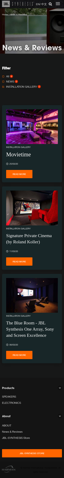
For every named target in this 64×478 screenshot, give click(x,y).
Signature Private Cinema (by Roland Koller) (29, 238)
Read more (19, 174)
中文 (44, 4)
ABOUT (6, 425)
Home (5, 14)
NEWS (12, 81)
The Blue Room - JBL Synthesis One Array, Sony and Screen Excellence (30, 329)
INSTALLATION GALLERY (23, 86)
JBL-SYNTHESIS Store (16, 437)
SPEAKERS (9, 396)
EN (38, 4)
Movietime (18, 154)
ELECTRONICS (11, 402)
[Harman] (8, 470)
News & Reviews (12, 431)
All (9, 76)
